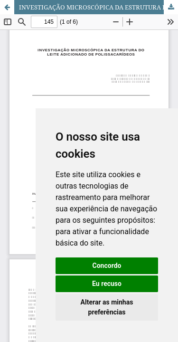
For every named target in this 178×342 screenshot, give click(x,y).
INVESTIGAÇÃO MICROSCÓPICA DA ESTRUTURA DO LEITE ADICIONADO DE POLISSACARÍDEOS (98, 7)
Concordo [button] (107, 265)
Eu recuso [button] (107, 283)
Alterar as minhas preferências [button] (107, 307)
